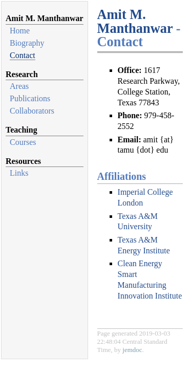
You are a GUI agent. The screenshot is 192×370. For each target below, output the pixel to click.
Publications (30, 98)
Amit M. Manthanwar (135, 21)
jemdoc (132, 350)
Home (20, 30)
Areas (19, 86)
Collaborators (32, 110)
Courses (23, 142)
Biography (27, 43)
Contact (22, 55)
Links (19, 173)
